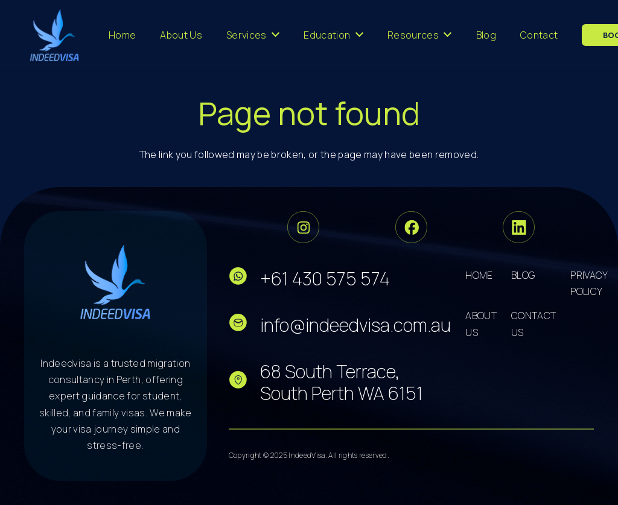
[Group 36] (519, 227)
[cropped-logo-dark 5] (115, 281)
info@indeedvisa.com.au (355, 325)
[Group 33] (303, 227)
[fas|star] (245, 278)
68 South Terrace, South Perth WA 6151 (341, 382)
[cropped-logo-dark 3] (54, 35)
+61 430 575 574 (325, 278)
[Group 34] (411, 227)
